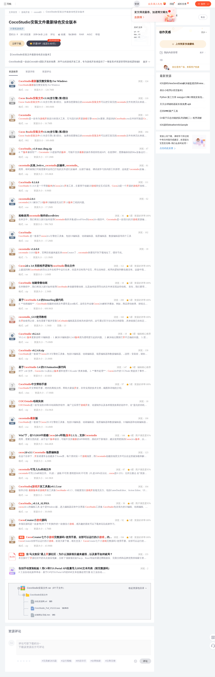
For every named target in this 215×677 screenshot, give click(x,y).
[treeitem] (82, 601)
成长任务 (183, 3)
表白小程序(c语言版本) (171, 90)
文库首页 (13, 12)
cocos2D (38, 12)
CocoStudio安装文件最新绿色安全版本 (43, 23)
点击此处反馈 (168, 148)
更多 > (204, 32)
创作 (203, 4)
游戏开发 (25, 12)
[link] (13, 12)
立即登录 (113, 30)
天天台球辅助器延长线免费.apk (175, 104)
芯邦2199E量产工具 (169, 111)
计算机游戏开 (17, 29)
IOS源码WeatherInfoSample (174, 125)
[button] (146, 62)
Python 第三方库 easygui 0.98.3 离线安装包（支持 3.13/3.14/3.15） (183, 97)
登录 (137, 4)
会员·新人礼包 (157, 3)
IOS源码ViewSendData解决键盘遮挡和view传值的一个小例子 (183, 84)
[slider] (24, 661)
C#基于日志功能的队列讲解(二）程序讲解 (181, 118)
